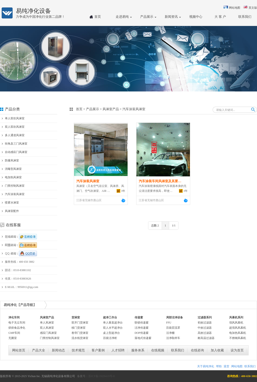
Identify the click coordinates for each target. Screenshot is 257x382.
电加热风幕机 (237, 333)
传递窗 (139, 317)
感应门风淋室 (48, 333)
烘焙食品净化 (16, 327)
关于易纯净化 (205, 366)
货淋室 (75, 317)
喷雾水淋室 (12, 202)
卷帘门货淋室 (79, 333)
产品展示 (92, 109)
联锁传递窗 (142, 322)
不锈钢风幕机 (237, 338)
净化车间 (14, 317)
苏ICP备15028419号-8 (101, 376)
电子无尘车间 (16, 322)
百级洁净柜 (110, 338)
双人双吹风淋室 (15, 126)
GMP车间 (14, 333)
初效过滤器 (205, 322)
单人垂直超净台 (113, 322)
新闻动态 (58, 350)
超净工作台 (110, 317)
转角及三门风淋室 (16, 143)
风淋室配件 (12, 211)
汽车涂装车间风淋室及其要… (160, 181)
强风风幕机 (236, 322)
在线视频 (157, 350)
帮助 (219, 366)
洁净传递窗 (142, 327)
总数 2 (155, 225)
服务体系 (137, 350)
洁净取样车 (173, 338)
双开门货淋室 (79, 322)
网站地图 (234, 7)
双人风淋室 (47, 327)
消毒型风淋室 (13, 169)
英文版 (253, 7)
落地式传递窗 (143, 338)
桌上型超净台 (111, 333)
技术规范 (78, 350)
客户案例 (98, 350)
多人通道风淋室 (15, 135)
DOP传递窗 (142, 333)
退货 (226, 366)
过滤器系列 (205, 317)
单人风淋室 (47, 322)
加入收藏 (217, 350)
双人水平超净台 (113, 327)
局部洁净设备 (174, 317)
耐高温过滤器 (206, 338)
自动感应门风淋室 (16, 152)
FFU (168, 322)
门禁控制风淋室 (15, 185)
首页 (79, 109)
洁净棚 (170, 333)
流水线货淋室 (79, 338)
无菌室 (12, 338)
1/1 (173, 225)
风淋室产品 (111, 109)
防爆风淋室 (12, 160)
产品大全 (38, 350)
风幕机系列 (236, 317)
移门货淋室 (78, 327)
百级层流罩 (173, 327)
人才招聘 (118, 350)
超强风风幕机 (237, 327)
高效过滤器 (205, 333)
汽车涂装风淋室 (15, 194)
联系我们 (177, 350)
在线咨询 (197, 350)
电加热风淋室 (13, 177)
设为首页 (237, 350)
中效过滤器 (205, 327)
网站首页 (18, 350)
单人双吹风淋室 (15, 118)
